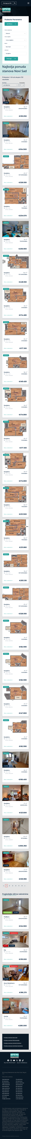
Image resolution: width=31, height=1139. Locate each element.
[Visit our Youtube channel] (14, 1060)
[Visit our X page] (17, 1060)
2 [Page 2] (9, 885)
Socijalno (8, 53)
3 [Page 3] (12, 885)
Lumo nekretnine (19, 1098)
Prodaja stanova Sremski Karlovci (12, 1043)
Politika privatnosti (10, 1062)
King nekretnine (5, 1093)
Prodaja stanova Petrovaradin (11, 1040)
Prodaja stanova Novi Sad (10, 1037)
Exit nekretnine (19, 1089)
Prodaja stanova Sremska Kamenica (13, 1046)
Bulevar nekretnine (20, 1082)
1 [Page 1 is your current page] (6, 885)
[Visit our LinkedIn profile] (20, 1060)
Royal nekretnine (5, 1082)
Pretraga (11, 58)
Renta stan (4, 1097)
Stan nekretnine (5, 1089)
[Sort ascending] (21, 85)
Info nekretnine (19, 1081)
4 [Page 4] (15, 885)
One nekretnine (19, 1095)
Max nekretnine (19, 1091)
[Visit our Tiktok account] (23, 1060)
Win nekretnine (19, 1088)
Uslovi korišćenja (22, 1062)
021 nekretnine (5, 1081)
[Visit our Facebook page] (8, 1060)
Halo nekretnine (19, 1084)
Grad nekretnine (5, 1079)
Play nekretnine (5, 1091)
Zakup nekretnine (19, 1097)
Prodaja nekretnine (6, 1098)
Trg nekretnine (19, 1093)
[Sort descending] (23, 85)
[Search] (14, 3)
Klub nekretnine (5, 1086)
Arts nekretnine (5, 1095)
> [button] (24, 886)
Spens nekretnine (6, 1088)
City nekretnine (19, 1079)
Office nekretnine (6, 1084)
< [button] (3, 886)
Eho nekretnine (19, 1086)
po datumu (7, 85)
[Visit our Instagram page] (11, 1060)
